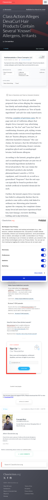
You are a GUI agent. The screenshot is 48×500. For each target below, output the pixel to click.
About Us (6, 493)
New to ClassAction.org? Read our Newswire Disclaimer (22, 95)
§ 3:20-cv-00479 (26, 59)
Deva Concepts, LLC (8, 73)
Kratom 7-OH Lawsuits (22, 313)
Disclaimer (27, 488)
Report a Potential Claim (10, 491)
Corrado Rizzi (9, 41)
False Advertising (8, 83)
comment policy (27, 449)
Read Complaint (41, 56)
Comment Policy (29, 493)
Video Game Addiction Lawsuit (24, 298)
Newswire (7, 10)
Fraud (17, 83)
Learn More (5, 443)
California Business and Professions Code (23, 74)
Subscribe (24, 368)
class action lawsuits (19, 329)
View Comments (40, 48)
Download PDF (8, 397)
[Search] (24, 464)
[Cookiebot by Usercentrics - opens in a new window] (38, 220)
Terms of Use (28, 486)
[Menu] (45, 2)
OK (24, 278)
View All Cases (7, 486)
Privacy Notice (29, 491)
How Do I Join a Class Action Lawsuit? (26, 333)
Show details (38, 273)
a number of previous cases (24, 118)
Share (5, 48)
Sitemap (5, 496)
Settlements (6, 488)
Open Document (24, 401)
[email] (24, 362)
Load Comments (24, 454)
